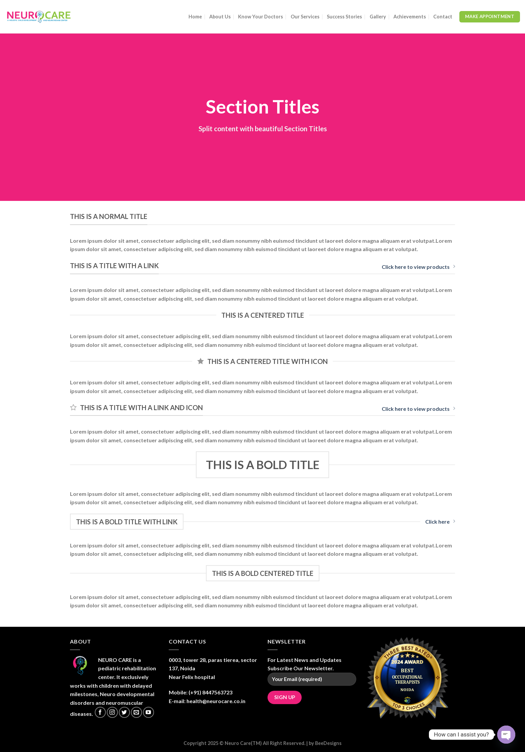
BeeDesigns (328, 743)
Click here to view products (418, 267)
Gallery (378, 16)
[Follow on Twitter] (124, 712)
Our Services (305, 16)
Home (195, 16)
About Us (220, 16)
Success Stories (344, 16)
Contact (442, 16)
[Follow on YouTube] (148, 712)
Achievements (409, 16)
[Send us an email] (136, 712)
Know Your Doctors (260, 16)
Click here (440, 521)
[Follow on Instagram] (112, 712)
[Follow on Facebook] (100, 712)
